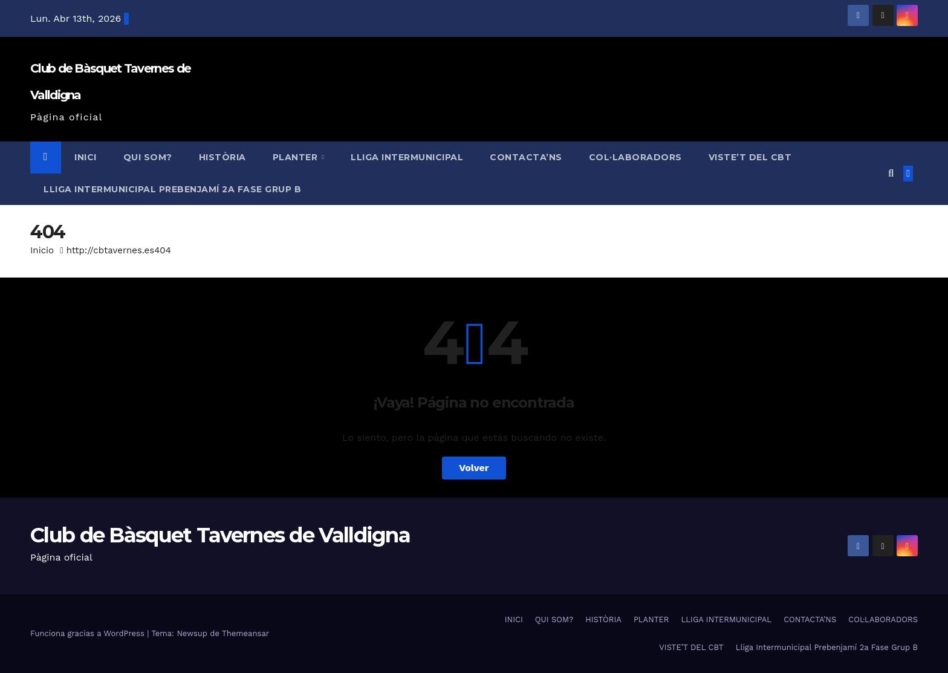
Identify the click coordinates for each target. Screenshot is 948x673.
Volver (474, 467)
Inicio (42, 250)
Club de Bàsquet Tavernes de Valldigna (220, 535)
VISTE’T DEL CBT (750, 157)
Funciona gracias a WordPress (88, 633)
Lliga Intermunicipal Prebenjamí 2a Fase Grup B (172, 189)
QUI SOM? (147, 157)
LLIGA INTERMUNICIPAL (407, 157)
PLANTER (296, 157)
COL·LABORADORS (635, 157)
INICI (85, 157)
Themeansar (245, 633)
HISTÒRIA (222, 157)
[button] (891, 173)
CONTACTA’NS (526, 157)
